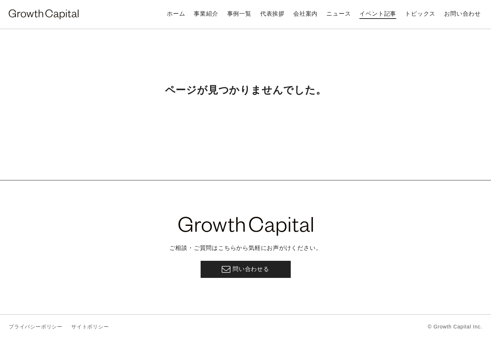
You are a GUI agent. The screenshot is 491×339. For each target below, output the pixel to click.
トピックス (420, 14)
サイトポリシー (90, 327)
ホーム (176, 14)
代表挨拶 (272, 14)
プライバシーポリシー (36, 327)
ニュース (338, 14)
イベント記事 (377, 14)
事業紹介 (206, 14)
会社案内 (305, 14)
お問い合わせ (462, 14)
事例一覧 (239, 14)
